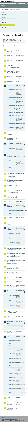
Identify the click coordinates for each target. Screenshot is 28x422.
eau (12, 349)
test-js (12, 365)
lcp (8, 290)
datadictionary (11, 138)
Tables (3, 17)
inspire (9, 267)
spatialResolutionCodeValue (13, 127)
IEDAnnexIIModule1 (11, 248)
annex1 (12, 233)
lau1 (8, 277)
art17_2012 (10, 71)
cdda (8, 85)
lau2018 (9, 285)
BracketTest (13, 343)
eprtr (8, 155)
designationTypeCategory (13, 100)
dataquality (10, 143)
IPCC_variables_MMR (13, 213)
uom (8, 397)
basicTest (13, 340)
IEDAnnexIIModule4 (11, 260)
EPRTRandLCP (11, 173)
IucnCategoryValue (13, 112)
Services (4, 27)
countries (13, 326)
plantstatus (13, 300)
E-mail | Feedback (6, 417)
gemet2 (9, 201)
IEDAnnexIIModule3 (11, 253)
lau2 (8, 281)
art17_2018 (10, 76)
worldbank (10, 408)
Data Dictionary (12, 9)
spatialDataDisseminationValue (13, 123)
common (9, 132)
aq (8, 50)
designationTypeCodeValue (13, 105)
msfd (8, 311)
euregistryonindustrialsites (11, 180)
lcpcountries (13, 295)
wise (8, 402)
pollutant (13, 242)
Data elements (5, 19)
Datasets (4, 14)
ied (8, 228)
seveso (9, 331)
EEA (8, 1)
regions (13, 118)
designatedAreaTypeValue (13, 97)
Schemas (4, 22)
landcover (10, 272)
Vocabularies (5, 24)
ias (8, 223)
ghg (8, 205)
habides (9, 217)
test (8, 336)
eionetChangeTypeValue (13, 108)
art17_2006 (10, 66)
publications (10, 321)
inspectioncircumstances (13, 238)
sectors (13, 305)
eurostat (9, 185)
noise (8, 316)
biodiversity (10, 81)
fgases (9, 196)
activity (12, 160)
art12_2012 (10, 55)
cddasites (13, 92)
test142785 (13, 368)
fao (8, 190)
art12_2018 (10, 60)
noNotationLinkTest (13, 362)
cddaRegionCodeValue (13, 89)
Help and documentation (7, 12)
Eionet (7, 9)
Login (17, 3)
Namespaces (5, 30)
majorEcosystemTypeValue (13, 115)
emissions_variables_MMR (13, 210)
